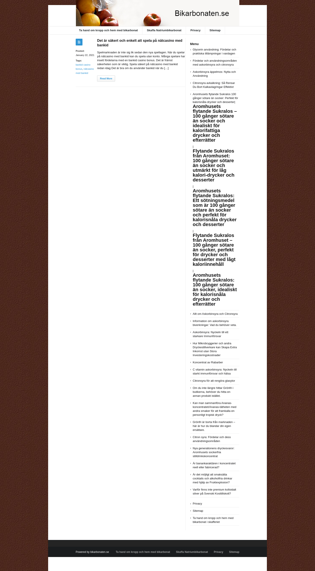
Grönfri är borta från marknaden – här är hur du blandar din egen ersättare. (214, 426)
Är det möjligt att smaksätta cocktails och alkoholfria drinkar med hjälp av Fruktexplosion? (212, 478)
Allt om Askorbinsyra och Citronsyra (215, 313)
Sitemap (215, 30)
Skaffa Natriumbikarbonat (164, 30)
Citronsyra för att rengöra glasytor (214, 380)
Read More (106, 78)
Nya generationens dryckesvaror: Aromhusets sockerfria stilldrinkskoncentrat (213, 452)
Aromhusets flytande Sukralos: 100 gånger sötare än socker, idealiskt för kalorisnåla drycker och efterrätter (215, 289)
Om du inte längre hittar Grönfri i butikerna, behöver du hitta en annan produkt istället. (213, 391)
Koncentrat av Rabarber (208, 362)
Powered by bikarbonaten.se (92, 552)
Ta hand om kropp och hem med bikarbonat (108, 30)
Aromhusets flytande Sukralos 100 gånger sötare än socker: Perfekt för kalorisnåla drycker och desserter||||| (215, 182)
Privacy (195, 30)
